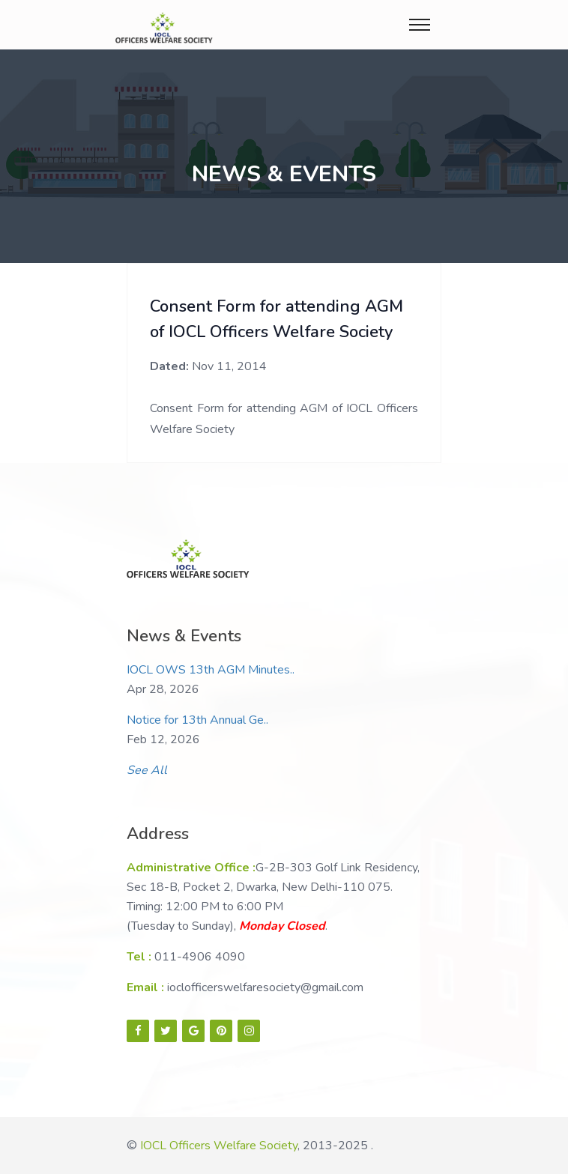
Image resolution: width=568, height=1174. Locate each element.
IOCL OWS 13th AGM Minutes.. (210, 670)
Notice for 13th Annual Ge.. (197, 720)
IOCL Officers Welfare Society (218, 1145)
